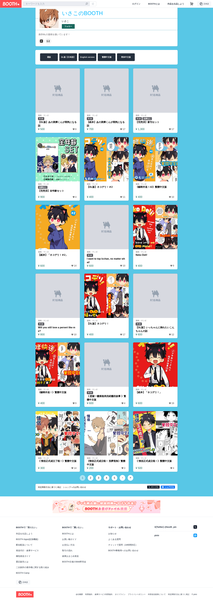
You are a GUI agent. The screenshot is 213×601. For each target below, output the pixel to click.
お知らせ (112, 533)
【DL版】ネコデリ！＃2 (100, 187)
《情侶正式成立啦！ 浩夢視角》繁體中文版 (106, 463)
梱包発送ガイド (23, 556)
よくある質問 (114, 539)
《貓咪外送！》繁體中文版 (52, 392)
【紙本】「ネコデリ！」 (149, 392)
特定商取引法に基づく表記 (178, 594)
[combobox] (56, 3)
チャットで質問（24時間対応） (123, 545)
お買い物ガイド (69, 539)
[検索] (86, 4)
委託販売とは (22, 562)
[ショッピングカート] (192, 4)
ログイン (136, 4)
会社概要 (79, 594)
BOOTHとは (154, 4)
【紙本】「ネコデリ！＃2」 (53, 255)
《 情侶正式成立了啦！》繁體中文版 (57, 461)
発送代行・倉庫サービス (27, 550)
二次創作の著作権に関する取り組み (32, 567)
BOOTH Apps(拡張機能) (27, 539)
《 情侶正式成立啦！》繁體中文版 (154, 461)
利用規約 (88, 594)
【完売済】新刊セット (147, 122)
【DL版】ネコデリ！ (98, 323)
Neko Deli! (141, 255)
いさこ (65, 21)
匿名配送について (24, 545)
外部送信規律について (157, 594)
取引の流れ (67, 550)
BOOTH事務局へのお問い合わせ (123, 550)
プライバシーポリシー (137, 594)
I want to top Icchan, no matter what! (106, 261)
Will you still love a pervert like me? (56, 329)
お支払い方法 (68, 545)
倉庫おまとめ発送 (70, 556)
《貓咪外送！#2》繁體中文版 (151, 187)
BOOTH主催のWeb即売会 (74, 562)
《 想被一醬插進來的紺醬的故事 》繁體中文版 (106, 398)
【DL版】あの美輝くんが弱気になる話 (57, 124)
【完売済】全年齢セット (51, 191)
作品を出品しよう (175, 4)
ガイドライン (120, 594)
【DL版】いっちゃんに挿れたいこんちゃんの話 (155, 329)
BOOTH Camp (22, 573)
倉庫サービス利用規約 (103, 594)
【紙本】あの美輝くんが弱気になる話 (106, 124)
